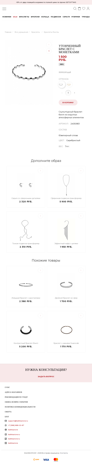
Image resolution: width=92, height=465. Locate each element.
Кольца (45, 17)
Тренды (86, 17)
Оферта (8, 412)
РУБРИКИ (76, 17)
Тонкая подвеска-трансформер (25, 243)
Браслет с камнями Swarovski (66, 343)
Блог (7, 417)
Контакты (64, 453)
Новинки (6, 17)
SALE (15, 17)
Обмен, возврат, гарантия (16, 402)
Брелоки (35, 17)
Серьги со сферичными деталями (26, 198)
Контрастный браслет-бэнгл (26, 343)
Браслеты (24, 17)
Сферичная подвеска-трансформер (66, 198)
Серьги (66, 17)
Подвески (56, 17)
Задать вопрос (46, 376)
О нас (7, 387)
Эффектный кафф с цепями (66, 243)
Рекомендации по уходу (16, 397)
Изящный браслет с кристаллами (26, 298)
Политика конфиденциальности (20, 407)
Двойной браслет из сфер (66, 298)
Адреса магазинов (13, 392)
